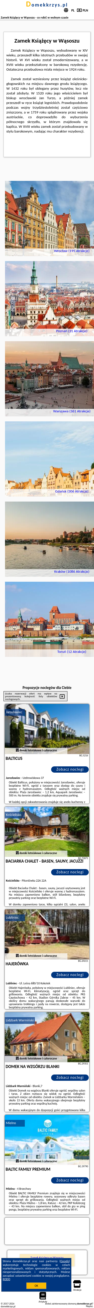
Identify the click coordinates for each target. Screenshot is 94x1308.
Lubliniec (12, 917)
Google (64, 1261)
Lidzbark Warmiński (20, 1020)
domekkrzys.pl (47, 5)
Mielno (11, 1123)
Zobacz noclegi (70, 769)
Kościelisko (13, 815)
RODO (6, 1279)
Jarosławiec (14, 712)
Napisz (89, 1306)
